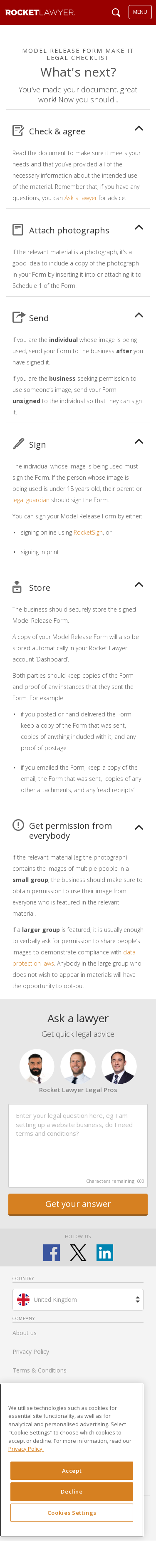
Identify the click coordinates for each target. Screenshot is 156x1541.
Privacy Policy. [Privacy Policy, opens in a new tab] (26, 1448)
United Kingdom (55, 1299)
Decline (72, 1491)
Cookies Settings (72, 1512)
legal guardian (31, 500)
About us (24, 1333)
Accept (72, 1470)
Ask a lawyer (80, 198)
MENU (140, 11)
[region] (72, 1460)
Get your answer (78, 1203)
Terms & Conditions (39, 1370)
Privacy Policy (30, 1351)
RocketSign (88, 532)
